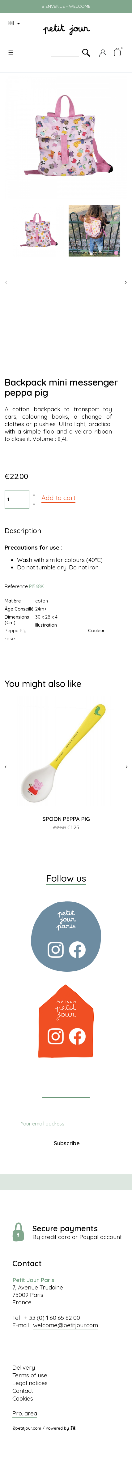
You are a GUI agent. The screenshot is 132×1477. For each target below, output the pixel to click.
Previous (6, 282)
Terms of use (29, 1375)
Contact (22, 1390)
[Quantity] (17, 499)
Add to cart (58, 498)
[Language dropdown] (15, 23)
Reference (16, 586)
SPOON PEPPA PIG (66, 819)
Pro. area (24, 1413)
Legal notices (30, 1383)
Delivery (23, 1367)
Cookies (22, 1398)
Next (126, 282)
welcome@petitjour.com (65, 1325)
